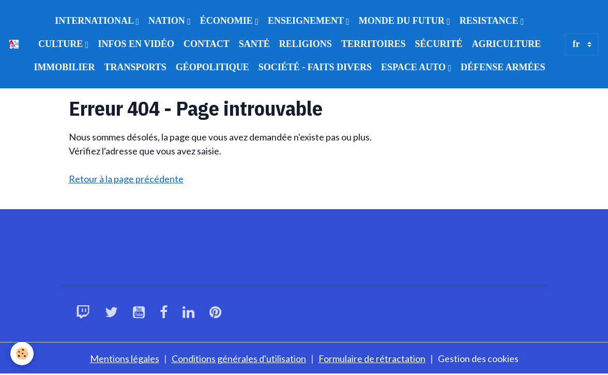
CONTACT (207, 44)
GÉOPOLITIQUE (212, 67)
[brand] (14, 44)
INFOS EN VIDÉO (136, 44)
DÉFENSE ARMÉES (503, 67)
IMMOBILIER (64, 67)
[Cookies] (22, 353)
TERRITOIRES (373, 44)
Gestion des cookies (478, 358)
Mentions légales (124, 358)
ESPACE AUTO (414, 67)
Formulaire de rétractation (371, 358)
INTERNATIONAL (95, 20)
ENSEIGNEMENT (307, 20)
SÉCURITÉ (439, 44)
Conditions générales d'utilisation (239, 358)
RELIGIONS (305, 44)
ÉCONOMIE (227, 20)
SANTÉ (254, 44)
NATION (167, 20)
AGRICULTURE (506, 44)
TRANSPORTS (135, 67)
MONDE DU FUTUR (403, 20)
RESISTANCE (490, 20)
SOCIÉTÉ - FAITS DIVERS (315, 67)
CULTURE (61, 44)
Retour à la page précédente (126, 178)
